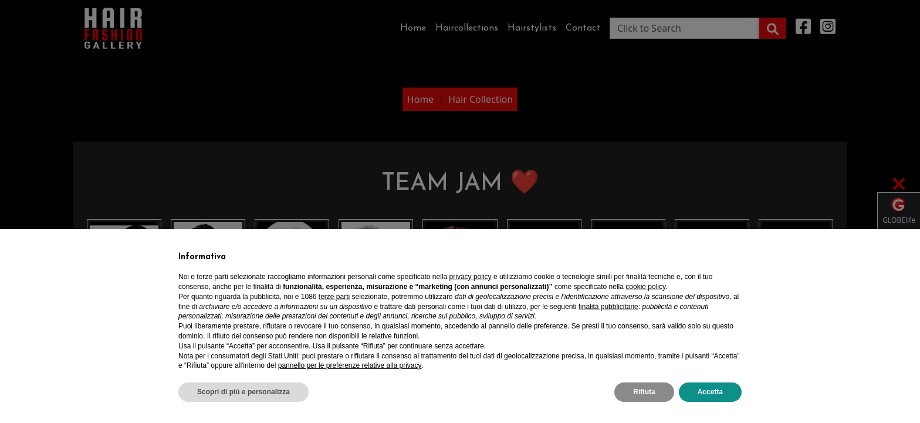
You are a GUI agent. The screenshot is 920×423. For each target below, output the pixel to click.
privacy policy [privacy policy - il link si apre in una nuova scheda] (470, 277)
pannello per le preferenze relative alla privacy (350, 365)
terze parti (334, 297)
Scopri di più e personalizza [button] (243, 392)
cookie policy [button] (645, 287)
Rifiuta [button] (644, 392)
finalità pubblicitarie (608, 307)
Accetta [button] (710, 392)
